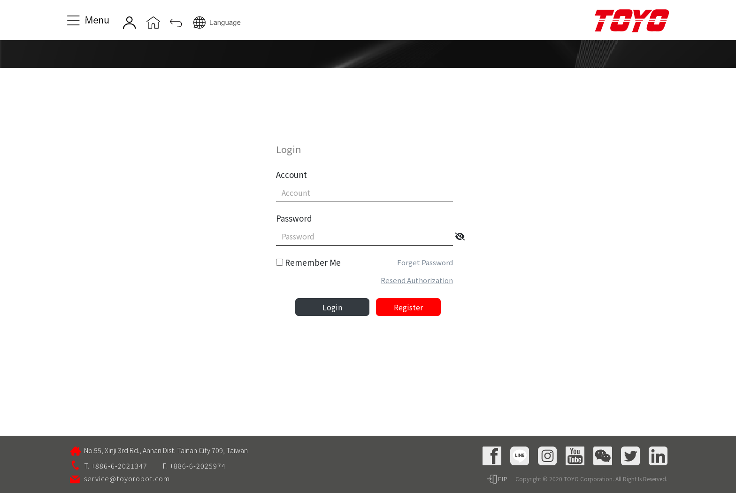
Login (332, 307)
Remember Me (313, 262)
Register (408, 307)
